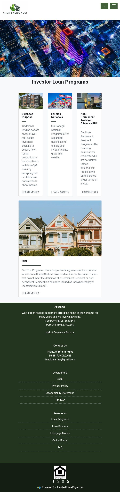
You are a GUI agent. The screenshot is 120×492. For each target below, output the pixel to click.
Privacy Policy (60, 385)
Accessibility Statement (60, 393)
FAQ (60, 447)
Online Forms (60, 440)
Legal (60, 378)
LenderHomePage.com (70, 487)
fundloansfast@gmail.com (60, 359)
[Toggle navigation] (114, 6)
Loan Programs (60, 419)
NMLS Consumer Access (60, 332)
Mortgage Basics (60, 433)
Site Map (60, 400)
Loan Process (60, 426)
